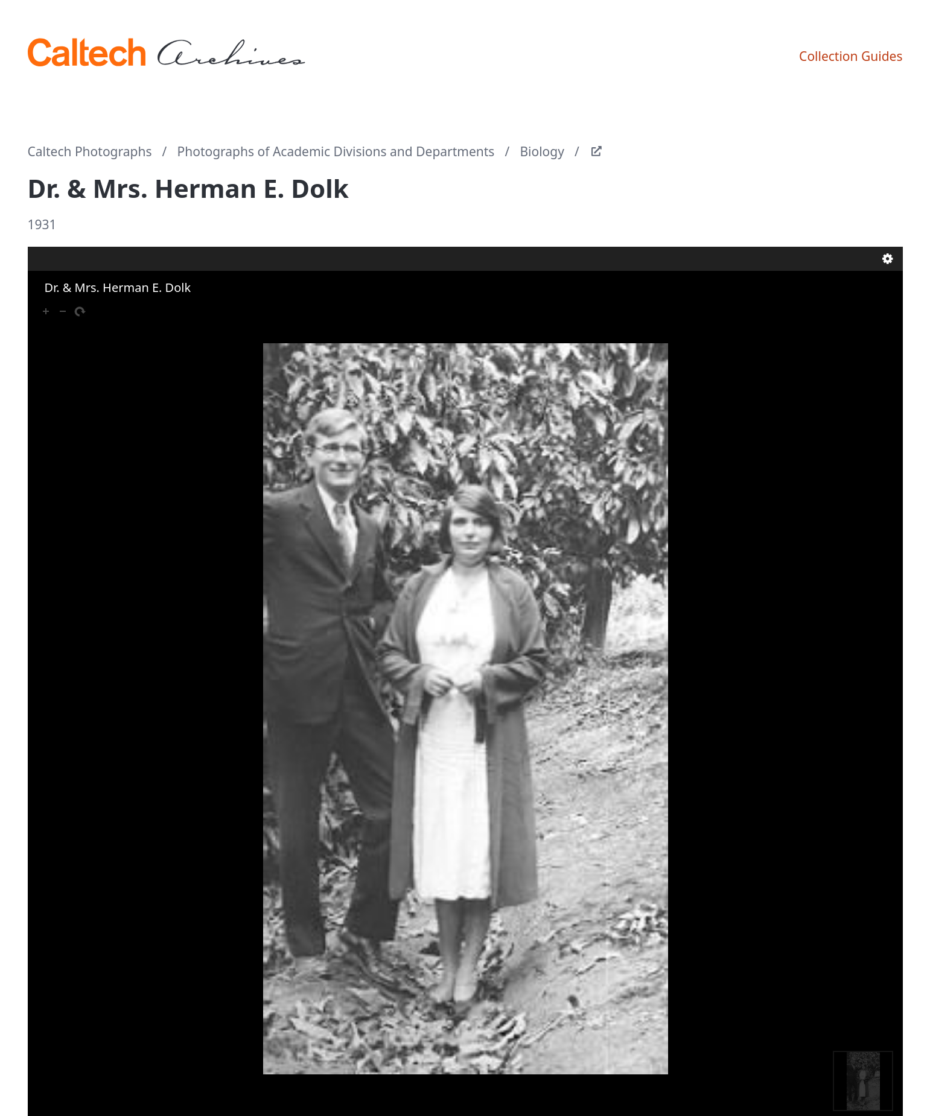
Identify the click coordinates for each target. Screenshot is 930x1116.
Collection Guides (850, 56)
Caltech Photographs (90, 151)
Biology (542, 151)
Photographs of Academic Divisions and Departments (336, 151)
